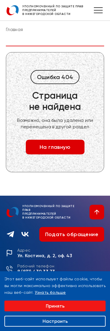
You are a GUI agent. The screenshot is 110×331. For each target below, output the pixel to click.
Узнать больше (50, 292)
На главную (55, 147)
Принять (55, 306)
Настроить (55, 321)
